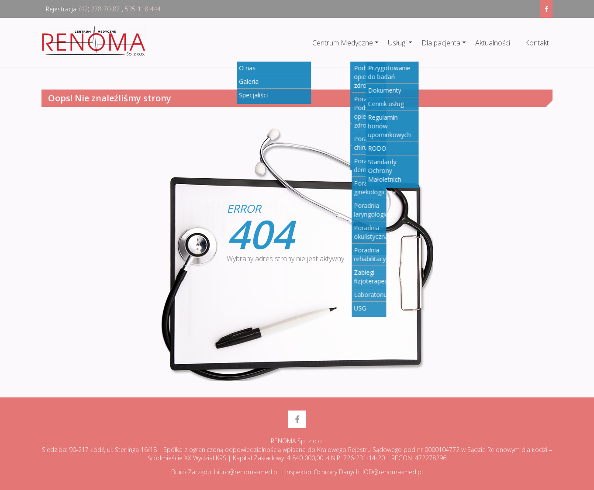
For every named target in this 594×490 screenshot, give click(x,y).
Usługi (397, 43)
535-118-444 (143, 9)
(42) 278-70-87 (99, 9)
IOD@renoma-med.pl (393, 472)
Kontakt (537, 43)
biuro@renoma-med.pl (246, 472)
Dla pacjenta (440, 43)
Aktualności (492, 43)
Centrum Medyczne (342, 43)
